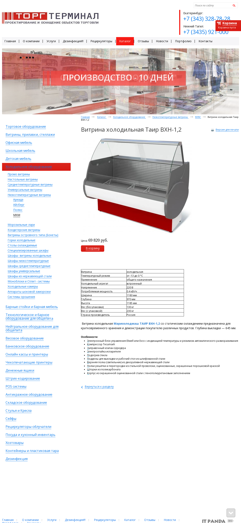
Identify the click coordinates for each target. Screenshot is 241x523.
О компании (30, 520)
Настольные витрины (23, 179)
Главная (85, 116)
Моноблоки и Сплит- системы (29, 281)
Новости (170, 520)
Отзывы (149, 520)
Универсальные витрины (25, 190)
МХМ (16, 215)
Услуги (51, 520)
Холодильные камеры (23, 286)
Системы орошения (21, 297)
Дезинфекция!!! (75, 520)
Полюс (17, 210)
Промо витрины (19, 174)
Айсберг (19, 205)
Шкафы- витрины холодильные (29, 255)
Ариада (18, 199)
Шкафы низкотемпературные (28, 261)
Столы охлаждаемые (22, 245)
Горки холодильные (21, 240)
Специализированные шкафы (28, 250)
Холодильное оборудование (129, 116)
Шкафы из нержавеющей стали (30, 276)
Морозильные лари (21, 225)
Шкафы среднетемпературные (29, 266)
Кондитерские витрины (24, 230)
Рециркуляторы (105, 520)
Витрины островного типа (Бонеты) (33, 235)
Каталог (101, 116)
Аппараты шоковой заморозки (29, 292)
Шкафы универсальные (24, 271)
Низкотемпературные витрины (29, 195)
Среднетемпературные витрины (30, 184)
